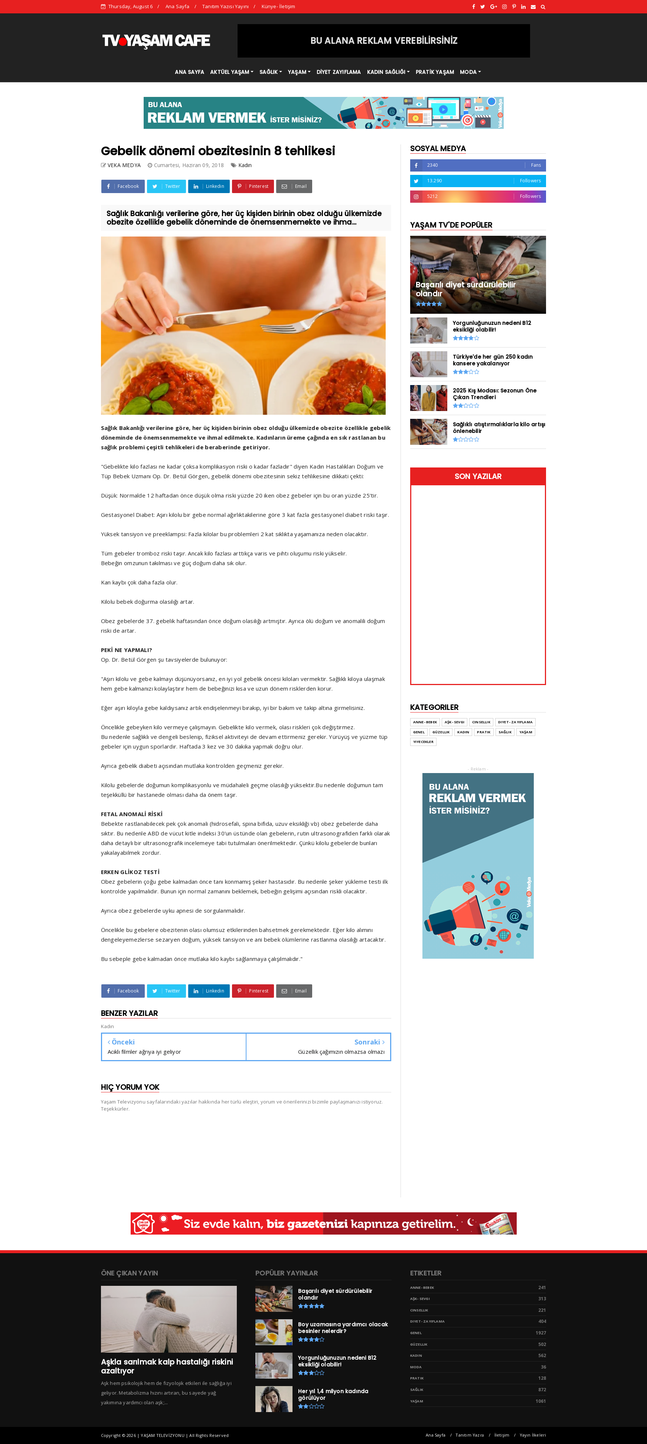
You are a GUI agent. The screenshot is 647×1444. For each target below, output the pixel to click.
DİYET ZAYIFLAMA (339, 72)
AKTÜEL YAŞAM (229, 72)
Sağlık (505, 732)
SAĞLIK (268, 72)
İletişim (502, 1435)
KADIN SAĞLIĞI (386, 72)
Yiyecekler (423, 741)
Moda (416, 1367)
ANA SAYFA (189, 72)
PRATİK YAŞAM (435, 72)
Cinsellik (481, 722)
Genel (419, 732)
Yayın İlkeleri (533, 1435)
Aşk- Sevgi (454, 722)
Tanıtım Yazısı (469, 1435)
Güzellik (441, 732)
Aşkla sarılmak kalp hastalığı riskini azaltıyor (167, 1366)
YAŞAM (297, 72)
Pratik (483, 732)
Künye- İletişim (278, 6)
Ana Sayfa (178, 6)
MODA (468, 72)
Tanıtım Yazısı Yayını (225, 6)
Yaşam (525, 732)
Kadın (245, 165)
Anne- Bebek (425, 722)
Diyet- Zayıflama (515, 722)
